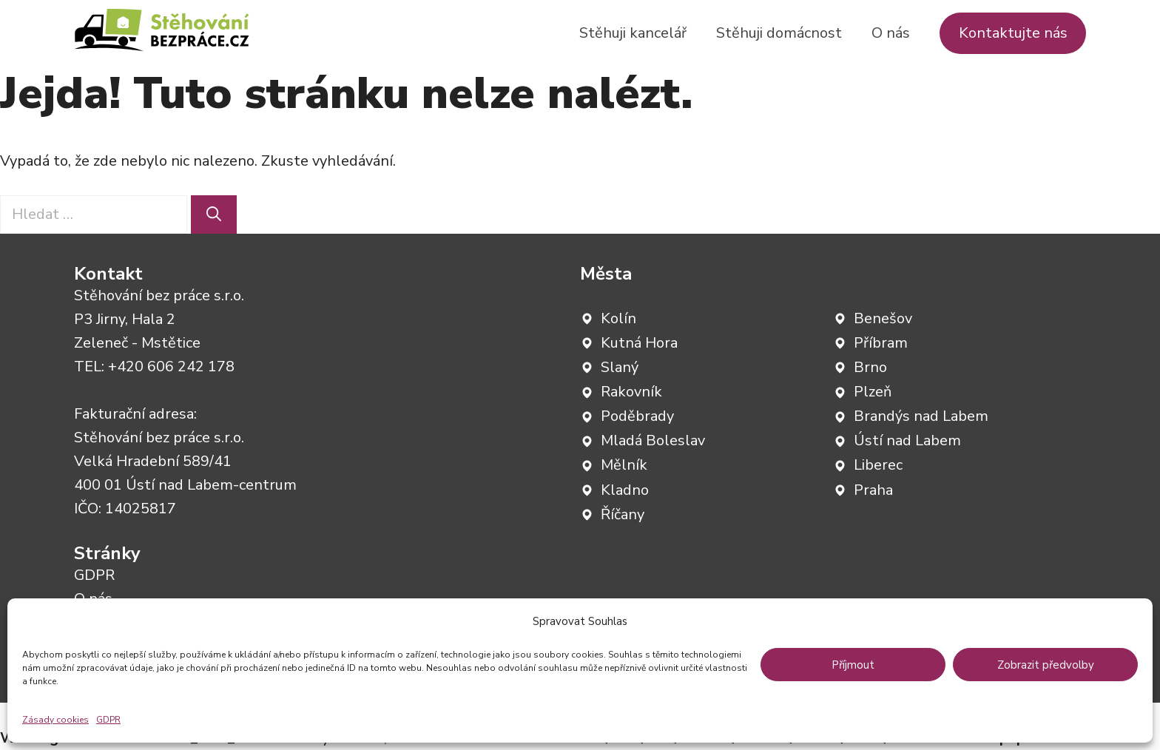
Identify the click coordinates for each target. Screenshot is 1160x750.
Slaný (619, 367)
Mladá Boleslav (653, 440)
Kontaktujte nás (1013, 33)
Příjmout (853, 665)
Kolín (618, 318)
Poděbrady (637, 416)
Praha (873, 490)
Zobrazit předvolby (1045, 665)
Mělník (624, 465)
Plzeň (872, 392)
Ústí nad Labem (907, 440)
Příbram (881, 343)
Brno (870, 367)
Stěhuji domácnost (779, 33)
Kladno (625, 490)
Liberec (878, 465)
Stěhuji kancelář (633, 33)
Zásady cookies (55, 720)
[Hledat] (214, 214)
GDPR (108, 720)
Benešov (883, 318)
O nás (890, 33)
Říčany (622, 514)
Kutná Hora (639, 343)
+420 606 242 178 (171, 366)
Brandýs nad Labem (921, 416)
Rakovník (631, 392)
